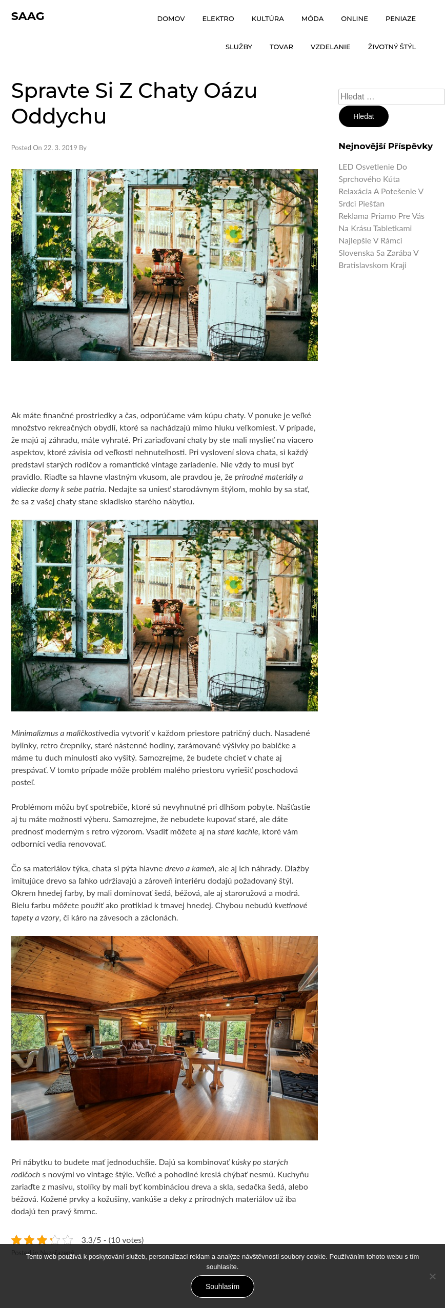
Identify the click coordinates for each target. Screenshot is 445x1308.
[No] (432, 1276)
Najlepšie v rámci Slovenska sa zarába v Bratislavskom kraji (378, 252)
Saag (28, 16)
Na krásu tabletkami (375, 228)
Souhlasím (222, 1286)
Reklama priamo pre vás (381, 215)
